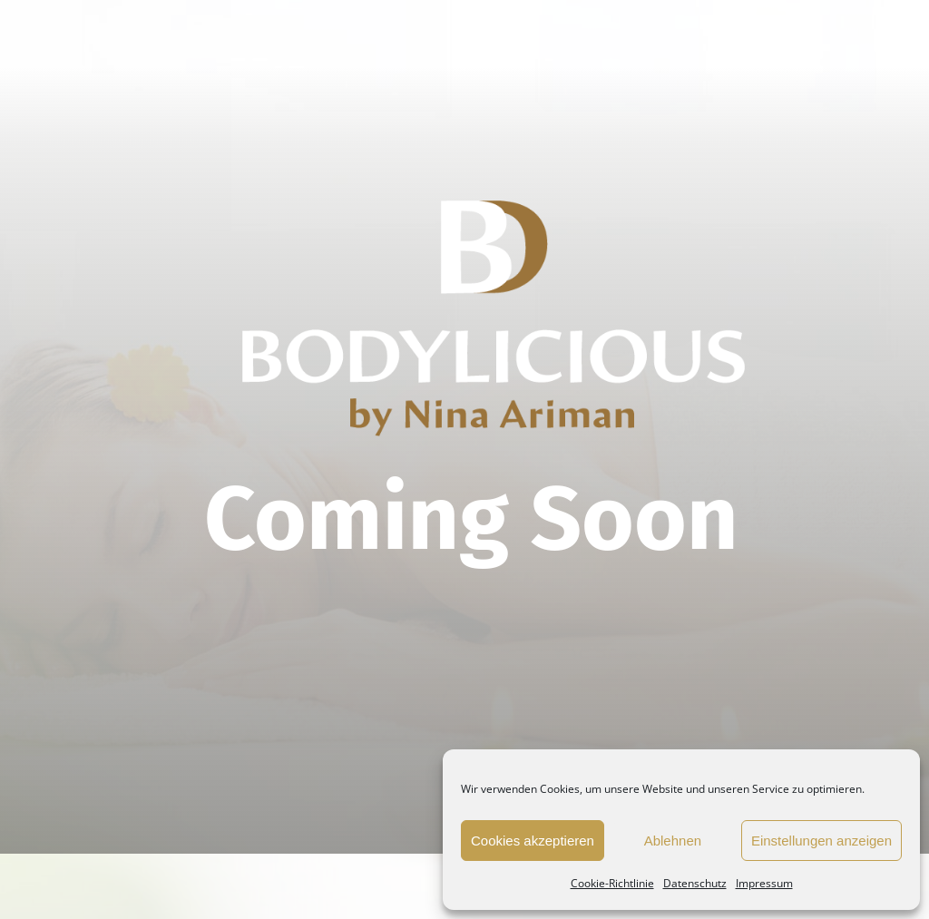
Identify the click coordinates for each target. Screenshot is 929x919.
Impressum (764, 883)
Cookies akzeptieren (532, 840)
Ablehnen (672, 840)
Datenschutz (695, 883)
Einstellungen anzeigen (821, 840)
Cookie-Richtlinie (612, 883)
